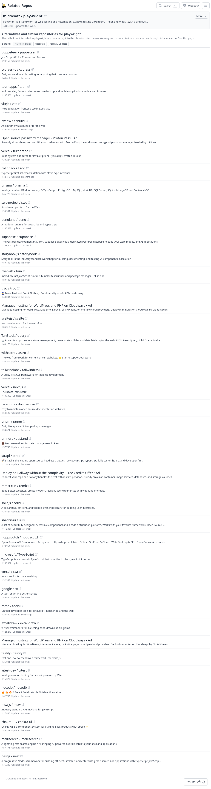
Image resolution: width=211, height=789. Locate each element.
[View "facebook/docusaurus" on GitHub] (37, 404)
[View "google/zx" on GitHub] (20, 588)
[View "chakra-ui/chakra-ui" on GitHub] (34, 721)
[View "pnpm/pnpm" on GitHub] (24, 421)
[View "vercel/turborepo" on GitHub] (30, 151)
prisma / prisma (13, 185)
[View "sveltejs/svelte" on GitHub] (26, 318)
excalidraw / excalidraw (18, 623)
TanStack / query (13, 335)
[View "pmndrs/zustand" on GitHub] (29, 438)
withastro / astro (13, 353)
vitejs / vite (9, 104)
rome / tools (10, 606)
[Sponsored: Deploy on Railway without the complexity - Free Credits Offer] (105, 474)
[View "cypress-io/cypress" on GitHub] (32, 69)
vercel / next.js (12, 387)
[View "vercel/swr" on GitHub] (20, 571)
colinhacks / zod (13, 168)
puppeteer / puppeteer (18, 52)
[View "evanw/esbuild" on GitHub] (26, 120)
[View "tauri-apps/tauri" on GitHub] (28, 86)
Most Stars (40, 43)
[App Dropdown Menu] (206, 5)
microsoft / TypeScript (17, 554)
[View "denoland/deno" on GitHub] (28, 219)
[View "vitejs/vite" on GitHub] (19, 103)
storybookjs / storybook (19, 254)
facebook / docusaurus (18, 404)
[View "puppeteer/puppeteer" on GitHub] (37, 52)
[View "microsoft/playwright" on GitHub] (45, 16)
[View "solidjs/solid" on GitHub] (22, 502)
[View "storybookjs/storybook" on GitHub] (39, 254)
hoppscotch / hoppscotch (20, 537)
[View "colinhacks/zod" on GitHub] (27, 168)
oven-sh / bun (11, 271)
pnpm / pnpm (11, 421)
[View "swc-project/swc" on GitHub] (29, 202)
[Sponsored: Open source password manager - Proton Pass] (105, 140)
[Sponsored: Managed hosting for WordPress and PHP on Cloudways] (105, 307)
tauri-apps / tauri (14, 86)
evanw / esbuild (13, 121)
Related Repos (19, 5)
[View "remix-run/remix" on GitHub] (29, 485)
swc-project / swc (14, 202)
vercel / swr (9, 571)
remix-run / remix (14, 486)
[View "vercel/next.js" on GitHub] (25, 387)
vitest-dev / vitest (14, 670)
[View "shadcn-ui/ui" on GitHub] (23, 520)
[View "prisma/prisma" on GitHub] (27, 185)
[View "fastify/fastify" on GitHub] (24, 653)
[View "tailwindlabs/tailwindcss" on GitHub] (40, 369)
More (201, 16)
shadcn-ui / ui (11, 520)
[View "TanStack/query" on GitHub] (28, 335)
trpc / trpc (8, 288)
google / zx (9, 589)
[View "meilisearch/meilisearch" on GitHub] (40, 739)
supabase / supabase (17, 237)
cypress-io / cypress (15, 69)
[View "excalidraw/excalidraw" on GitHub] (38, 623)
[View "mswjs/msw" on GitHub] (22, 704)
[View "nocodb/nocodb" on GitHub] (28, 687)
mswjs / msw (11, 704)
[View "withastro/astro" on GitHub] (28, 352)
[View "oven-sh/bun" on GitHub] (24, 271)
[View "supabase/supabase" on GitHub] (35, 236)
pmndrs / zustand (14, 438)
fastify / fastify (11, 653)
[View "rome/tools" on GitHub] (21, 605)
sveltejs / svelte (12, 318)
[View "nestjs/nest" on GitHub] (21, 756)
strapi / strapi (11, 456)
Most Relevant (22, 43)
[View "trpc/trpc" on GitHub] (18, 288)
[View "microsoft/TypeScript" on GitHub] (36, 554)
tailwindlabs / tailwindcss (20, 370)
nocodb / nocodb (14, 687)
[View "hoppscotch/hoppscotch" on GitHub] (41, 537)
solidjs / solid (11, 503)
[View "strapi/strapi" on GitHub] (23, 455)
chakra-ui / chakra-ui (16, 722)
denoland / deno (13, 219)
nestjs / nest (10, 756)
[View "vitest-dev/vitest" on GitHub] (28, 670)
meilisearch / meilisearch (19, 739)
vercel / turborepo (14, 151)
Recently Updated (58, 43)
